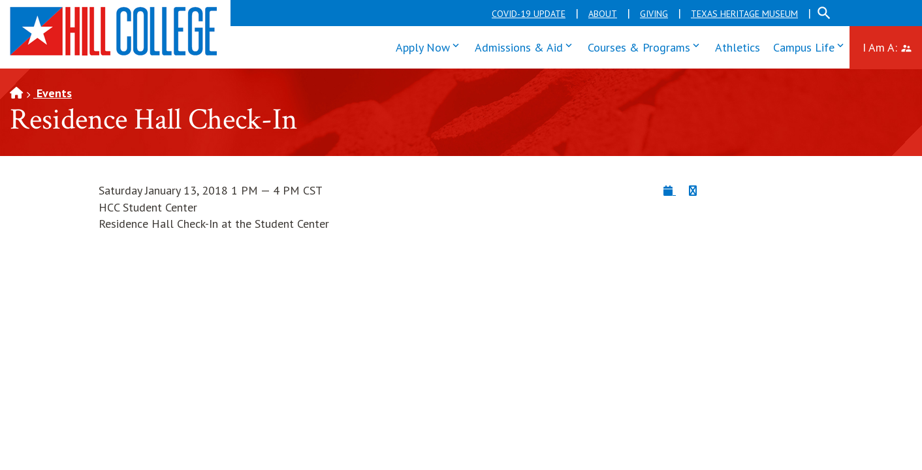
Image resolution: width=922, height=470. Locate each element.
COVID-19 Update (528, 14)
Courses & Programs (646, 46)
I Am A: (892, 46)
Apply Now (430, 46)
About (602, 14)
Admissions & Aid (526, 46)
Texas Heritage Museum (744, 14)
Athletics (737, 47)
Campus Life (811, 46)
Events (52, 93)
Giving (654, 14)
